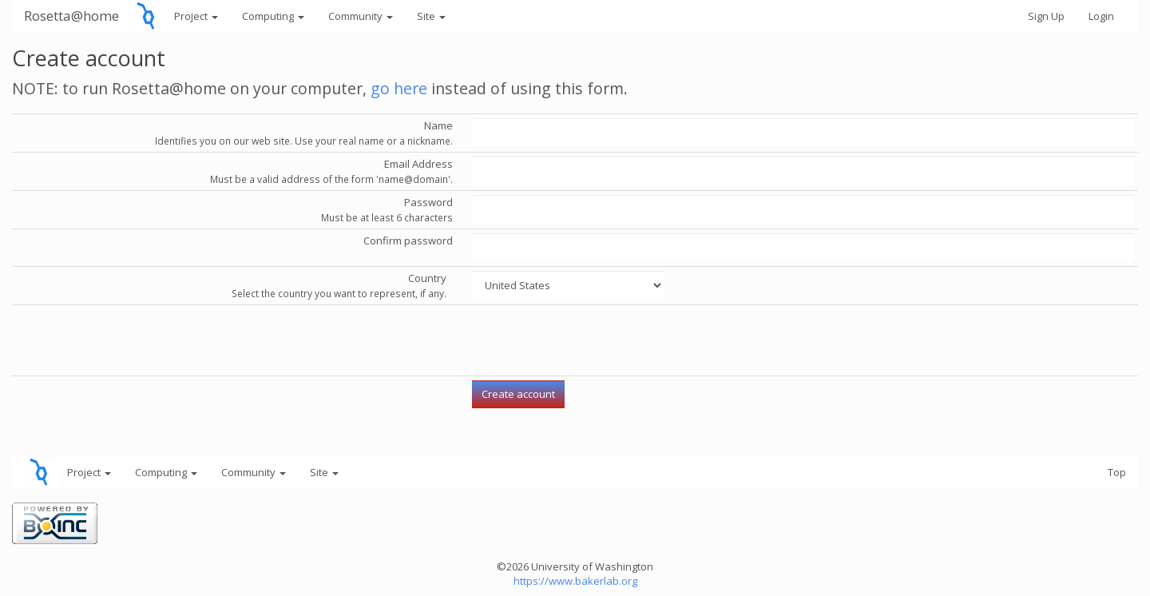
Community (360, 16)
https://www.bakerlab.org (575, 581)
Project (196, 16)
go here (399, 88)
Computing (273, 16)
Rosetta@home (71, 15)
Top (1117, 472)
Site (431, 16)
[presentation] (593, 340)
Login (1101, 16)
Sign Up (1046, 16)
